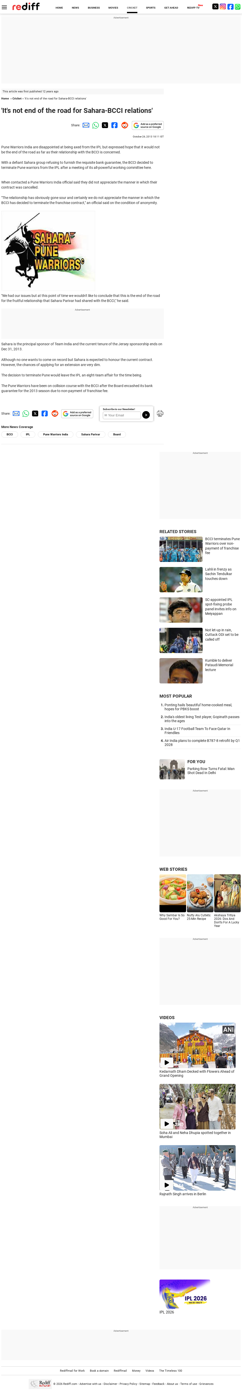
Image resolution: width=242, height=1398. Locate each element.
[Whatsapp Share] (95, 125)
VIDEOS (166, 1017)
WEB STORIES (173, 869)
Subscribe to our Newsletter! (119, 409)
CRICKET (132, 7)
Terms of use (188, 1384)
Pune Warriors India (55, 434)
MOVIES (113, 7)
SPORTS (150, 7)
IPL (28, 434)
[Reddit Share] (123, 125)
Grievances (206, 1384)
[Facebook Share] (114, 125)
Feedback (158, 1384)
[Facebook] (230, 6)
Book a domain (99, 1370)
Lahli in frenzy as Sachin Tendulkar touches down (218, 574)
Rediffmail (120, 1370)
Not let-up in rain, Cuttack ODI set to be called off (221, 634)
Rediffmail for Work (72, 1370)
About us (172, 1384)
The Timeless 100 (170, 1370)
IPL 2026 (166, 1312)
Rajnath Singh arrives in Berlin (182, 1194)
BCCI (10, 434)
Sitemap (144, 1384)
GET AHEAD (171, 7)
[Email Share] (85, 125)
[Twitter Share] (104, 125)
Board (117, 434)
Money (136, 1370)
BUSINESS (94, 7)
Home (5, 98)
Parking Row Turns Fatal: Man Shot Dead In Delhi (211, 771)
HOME (59, 7)
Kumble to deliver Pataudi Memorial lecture (219, 665)
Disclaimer (110, 1384)
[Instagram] (223, 6)
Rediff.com (70, 1384)
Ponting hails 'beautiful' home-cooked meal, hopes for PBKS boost (198, 707)
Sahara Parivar (90, 434)
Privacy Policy (128, 1384)
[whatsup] (238, 6)
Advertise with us (90, 1384)
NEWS (75, 7)
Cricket (17, 98)
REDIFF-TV (193, 7)
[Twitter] (215, 6)
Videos (150, 1370)
